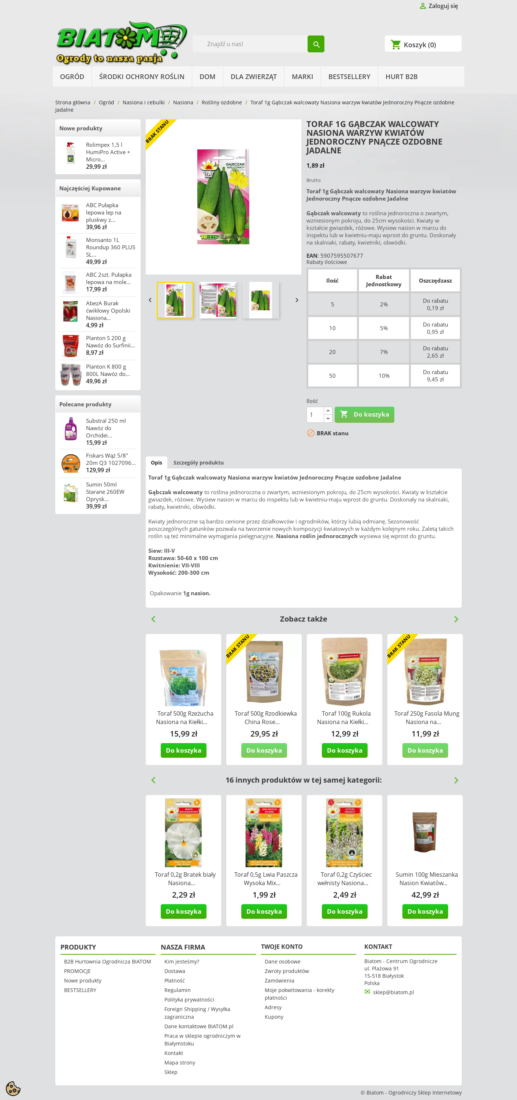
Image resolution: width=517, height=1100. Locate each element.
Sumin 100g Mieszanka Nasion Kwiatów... (427, 878)
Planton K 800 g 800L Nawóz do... (108, 370)
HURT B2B (402, 76)
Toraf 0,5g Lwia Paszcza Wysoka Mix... (266, 878)
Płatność (174, 980)
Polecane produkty (85, 404)
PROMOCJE (77, 970)
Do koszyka (364, 414)
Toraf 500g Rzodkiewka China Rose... (266, 717)
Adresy (273, 1007)
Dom (208, 76)
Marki (302, 76)
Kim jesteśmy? (181, 961)
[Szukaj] (259, 44)
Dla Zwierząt (254, 76)
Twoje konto (282, 947)
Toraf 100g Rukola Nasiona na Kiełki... (344, 717)
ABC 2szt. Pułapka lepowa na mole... (108, 278)
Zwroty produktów (287, 970)
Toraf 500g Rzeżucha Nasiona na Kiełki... (184, 717)
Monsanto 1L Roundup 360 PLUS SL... (110, 247)
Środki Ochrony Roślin (142, 76)
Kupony (274, 1016)
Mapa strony (179, 1062)
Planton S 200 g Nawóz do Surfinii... (110, 341)
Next (453, 616)
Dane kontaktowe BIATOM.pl (199, 1026)
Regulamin (177, 990)
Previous (150, 616)
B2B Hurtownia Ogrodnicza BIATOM (107, 961)
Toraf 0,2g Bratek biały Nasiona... (185, 878)
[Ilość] (315, 415)
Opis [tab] (156, 462)
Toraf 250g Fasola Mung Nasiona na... (427, 717)
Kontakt (173, 1052)
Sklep (171, 1072)
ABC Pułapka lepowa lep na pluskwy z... (103, 212)
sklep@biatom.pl (393, 992)
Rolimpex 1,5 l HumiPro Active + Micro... (108, 152)
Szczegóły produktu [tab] (199, 462)
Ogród (72, 76)
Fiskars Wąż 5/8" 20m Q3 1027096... (111, 459)
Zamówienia (279, 980)
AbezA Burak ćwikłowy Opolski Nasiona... (108, 310)
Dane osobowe (283, 961)
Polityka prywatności (189, 999)
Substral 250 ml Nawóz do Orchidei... (106, 428)
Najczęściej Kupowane (90, 188)
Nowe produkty (81, 128)
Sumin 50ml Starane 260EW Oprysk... (105, 492)
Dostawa (174, 970)
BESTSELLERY (349, 76)
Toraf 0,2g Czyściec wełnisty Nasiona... (344, 878)
